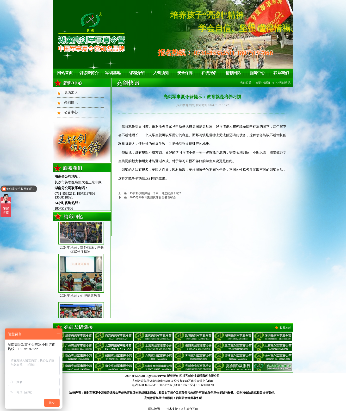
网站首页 (65, 73)
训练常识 (71, 92)
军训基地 (113, 73)
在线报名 (209, 73)
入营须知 (161, 73)
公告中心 (71, 112)
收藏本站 (285, 327)
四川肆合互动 (189, 409)
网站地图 (154, 409)
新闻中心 (257, 73)
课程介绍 (137, 73)
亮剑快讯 (71, 102)
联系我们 (281, 73)
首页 (258, 82)
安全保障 (185, 73)
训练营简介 (89, 73)
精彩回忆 (233, 73)
